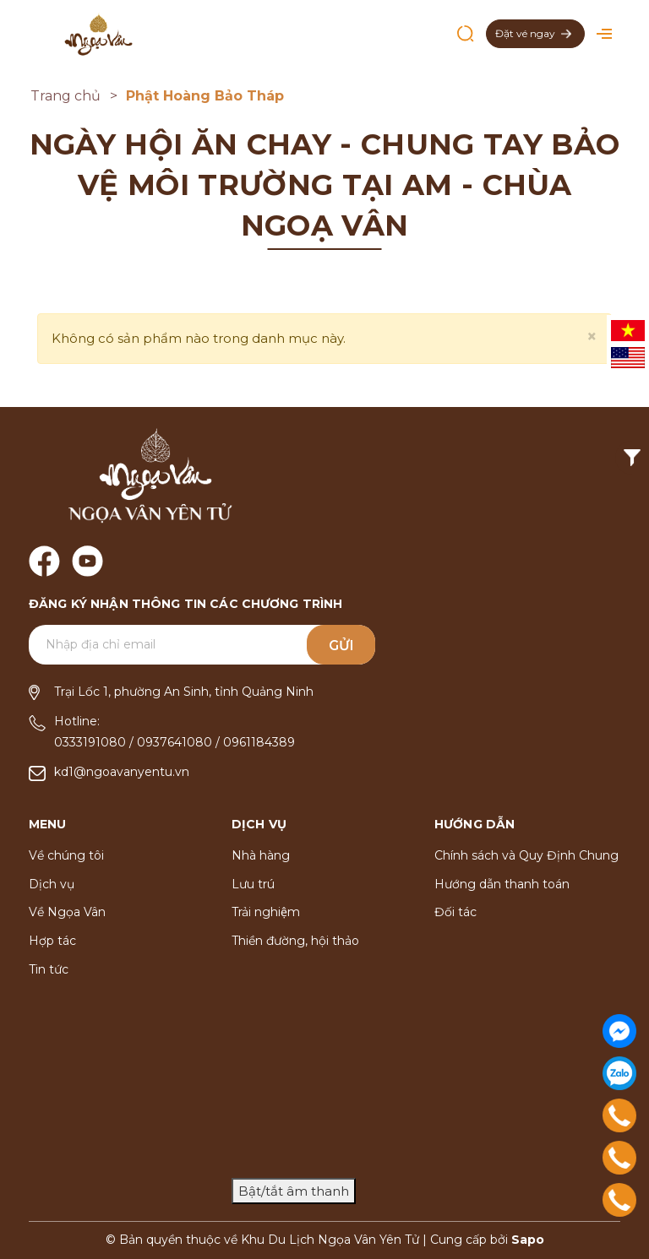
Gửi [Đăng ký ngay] (341, 646)
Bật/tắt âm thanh (293, 1191)
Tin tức (48, 969)
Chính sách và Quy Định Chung (526, 855)
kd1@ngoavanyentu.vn (121, 771)
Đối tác (455, 912)
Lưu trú (253, 884)
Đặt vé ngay (533, 33)
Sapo (527, 1239)
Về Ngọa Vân (67, 912)
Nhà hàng (261, 855)
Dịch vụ (51, 884)
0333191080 (90, 742)
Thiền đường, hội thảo (295, 940)
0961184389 (259, 742)
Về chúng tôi (66, 855)
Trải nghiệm (266, 912)
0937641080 (174, 742)
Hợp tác (52, 940)
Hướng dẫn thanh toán (502, 884)
